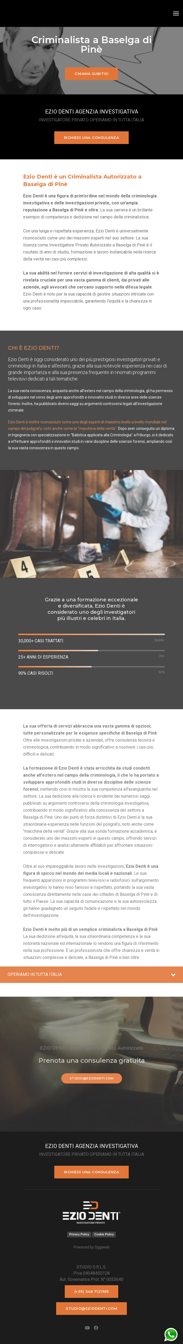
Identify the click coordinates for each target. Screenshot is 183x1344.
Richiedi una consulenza (91, 137)
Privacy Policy (79, 1234)
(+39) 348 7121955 (91, 1291)
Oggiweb (102, 1247)
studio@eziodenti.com (92, 1078)
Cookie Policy (104, 1234)
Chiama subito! (91, 73)
